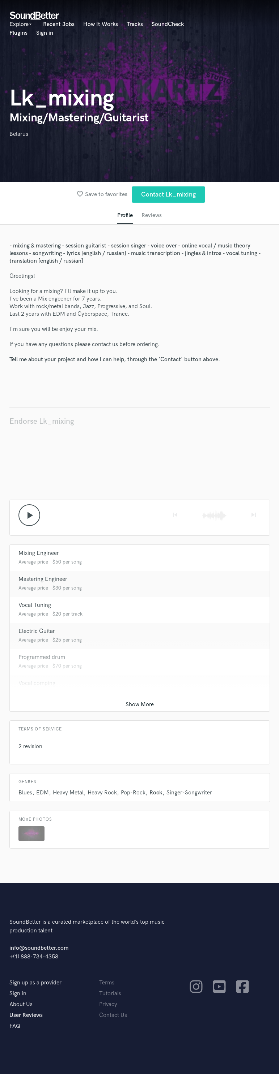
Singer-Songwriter (189, 792)
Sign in (44, 33)
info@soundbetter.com (38, 948)
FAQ (14, 1026)
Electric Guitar (36, 631)
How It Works (100, 24)
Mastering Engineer (42, 579)
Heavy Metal (68, 792)
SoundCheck (168, 24)
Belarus (18, 134)
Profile (125, 215)
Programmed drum (41, 657)
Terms (106, 982)
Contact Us (113, 1015)
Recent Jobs (59, 24)
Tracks (135, 24)
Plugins (18, 33)
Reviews (151, 215)
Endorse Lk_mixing (41, 421)
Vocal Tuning (34, 605)
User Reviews (26, 1015)
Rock (155, 792)
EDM (42, 792)
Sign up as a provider (35, 982)
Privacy (108, 1004)
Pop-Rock (133, 792)
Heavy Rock (102, 792)
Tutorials (110, 993)
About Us (21, 1004)
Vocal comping (36, 683)
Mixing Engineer (38, 553)
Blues (25, 792)
